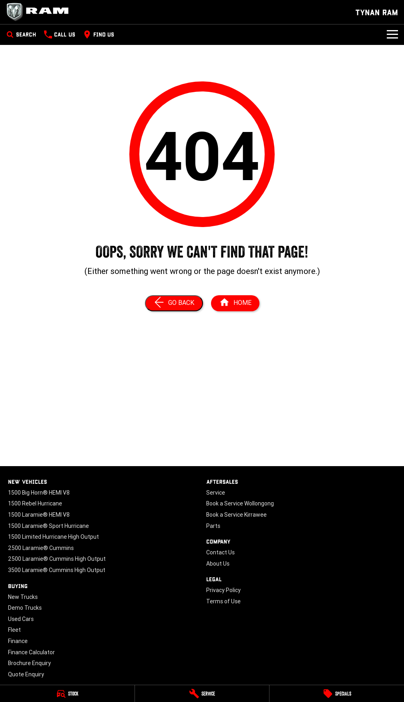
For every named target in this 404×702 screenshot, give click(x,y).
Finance (18, 641)
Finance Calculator (31, 652)
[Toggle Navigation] (392, 34)
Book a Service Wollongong (240, 503)
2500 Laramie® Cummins (41, 548)
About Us (217, 563)
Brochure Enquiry (29, 663)
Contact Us (220, 552)
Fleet (14, 629)
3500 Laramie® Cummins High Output (56, 570)
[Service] (202, 693)
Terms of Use (223, 601)
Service (215, 492)
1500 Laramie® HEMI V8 (39, 514)
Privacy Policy (223, 590)
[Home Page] (40, 12)
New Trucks (23, 597)
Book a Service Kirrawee (236, 514)
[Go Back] (174, 303)
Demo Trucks (25, 607)
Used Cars (21, 619)
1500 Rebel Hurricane (35, 503)
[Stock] (67, 693)
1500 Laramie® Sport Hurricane (48, 526)
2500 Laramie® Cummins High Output (57, 558)
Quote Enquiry (26, 674)
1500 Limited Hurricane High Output (53, 536)
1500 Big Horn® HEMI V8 (39, 492)
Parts (213, 526)
